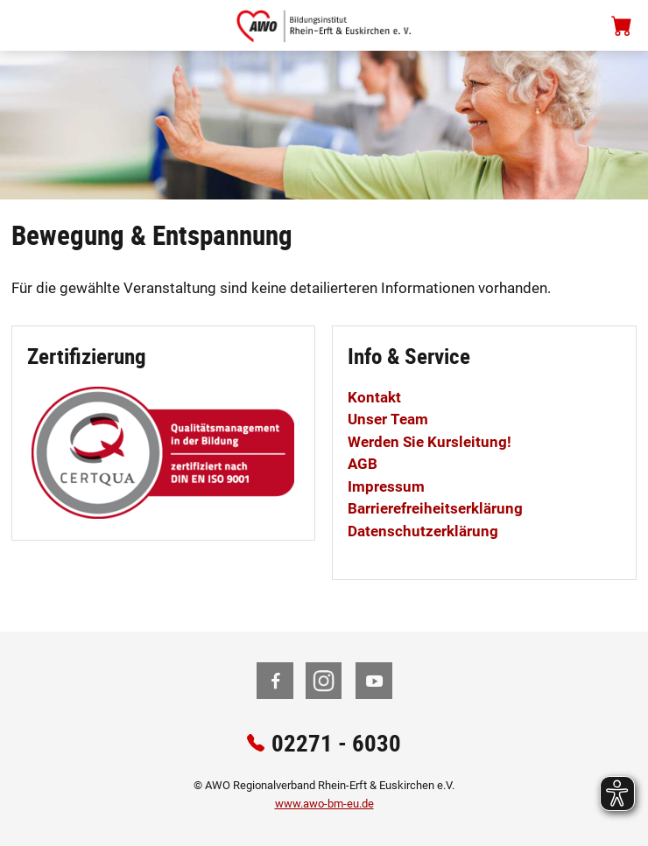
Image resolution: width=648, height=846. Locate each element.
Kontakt (374, 397)
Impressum (386, 486)
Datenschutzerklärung (423, 531)
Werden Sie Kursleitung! (429, 442)
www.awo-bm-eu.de (324, 803)
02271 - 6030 (336, 742)
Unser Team (388, 419)
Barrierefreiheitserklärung (435, 508)
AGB (362, 463)
